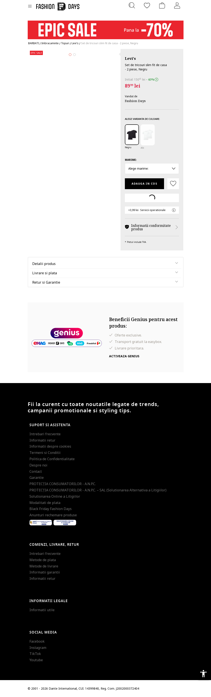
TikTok (35, 653)
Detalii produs (44, 263)
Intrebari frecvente (45, 434)
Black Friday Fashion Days (50, 508)
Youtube (36, 660)
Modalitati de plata (44, 502)
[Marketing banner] (106, 28)
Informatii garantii (44, 572)
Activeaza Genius (124, 356)
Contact (35, 471)
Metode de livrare (43, 566)
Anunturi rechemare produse (53, 515)
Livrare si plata (44, 273)
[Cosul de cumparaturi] (162, 5)
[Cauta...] (132, 5)
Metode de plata (42, 559)
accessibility (203, 673)
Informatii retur (42, 440)
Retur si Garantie (46, 282)
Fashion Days (135, 101)
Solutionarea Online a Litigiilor (54, 496)
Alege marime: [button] (152, 168)
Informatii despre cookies (50, 446)
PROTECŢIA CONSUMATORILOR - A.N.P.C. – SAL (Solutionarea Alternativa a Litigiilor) (97, 490)
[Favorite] (147, 5)
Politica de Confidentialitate (52, 459)
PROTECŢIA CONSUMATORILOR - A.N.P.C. (62, 483)
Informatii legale (48, 601)
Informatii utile (42, 610)
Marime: (131, 160)
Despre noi (38, 465)
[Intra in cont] (177, 5)
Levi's (130, 58)
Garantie (36, 477)
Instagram (37, 647)
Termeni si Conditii (45, 452)
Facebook (37, 641)
